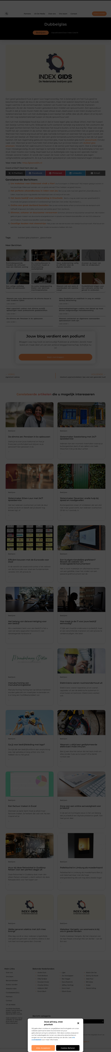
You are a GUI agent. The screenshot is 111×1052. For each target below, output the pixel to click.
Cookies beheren (68, 1048)
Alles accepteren (43, 1048)
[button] (78, 1023)
